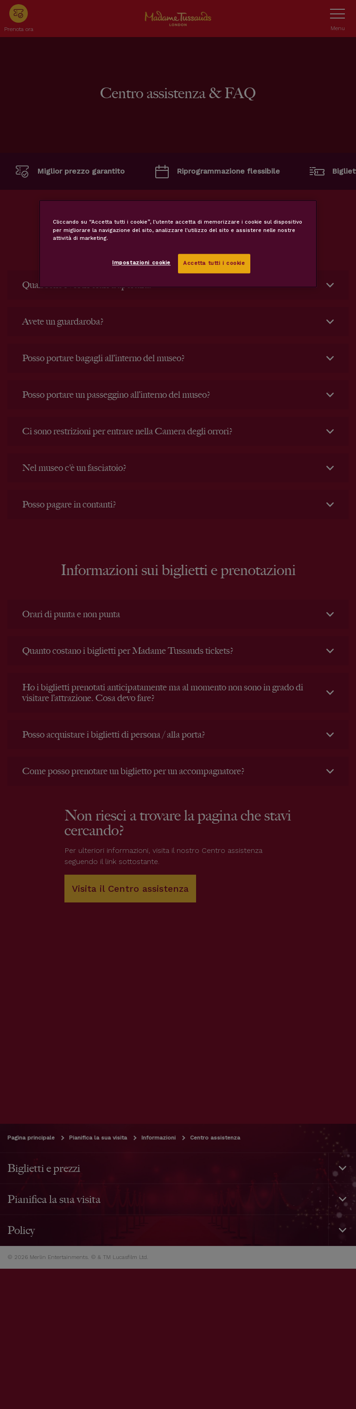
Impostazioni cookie (141, 262)
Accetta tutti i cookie (214, 263)
